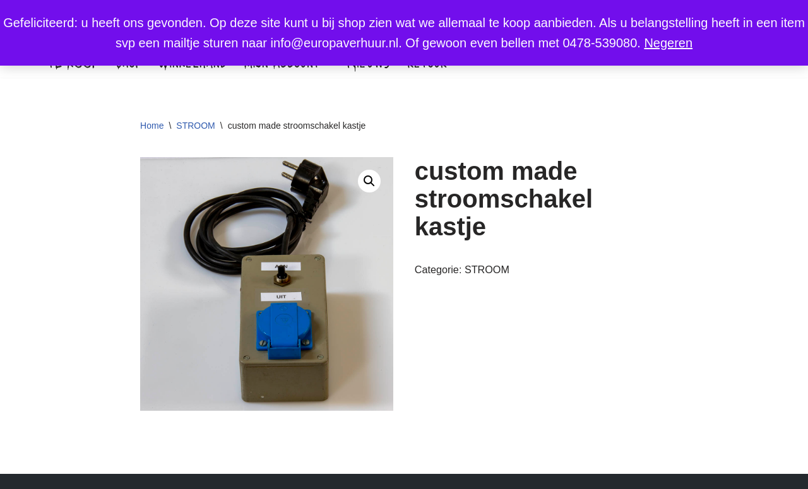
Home (151, 126)
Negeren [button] (668, 43)
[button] (369, 181)
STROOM (195, 126)
